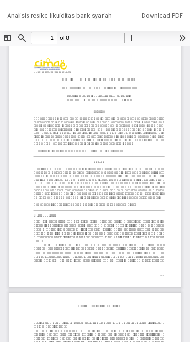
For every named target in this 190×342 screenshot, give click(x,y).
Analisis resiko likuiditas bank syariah (59, 15)
